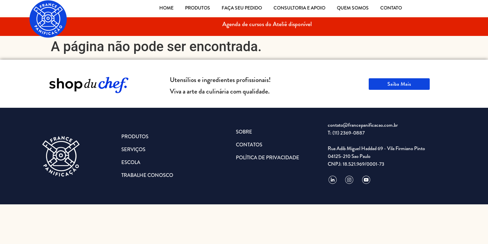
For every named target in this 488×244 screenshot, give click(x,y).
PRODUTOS (197, 7)
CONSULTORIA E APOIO (299, 7)
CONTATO (391, 7)
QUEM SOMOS (353, 7)
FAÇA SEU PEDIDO (242, 7)
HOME (166, 7)
